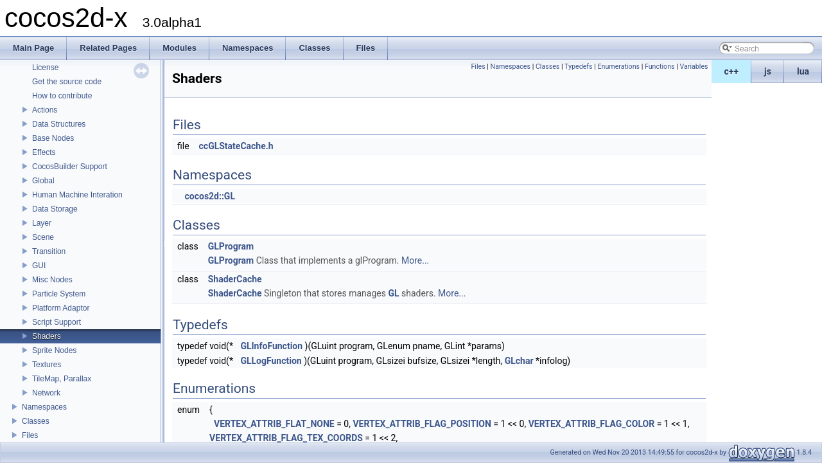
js (767, 71)
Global (43, 180)
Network (46, 392)
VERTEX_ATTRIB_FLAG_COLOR (592, 424)
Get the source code (66, 81)
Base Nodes (53, 138)
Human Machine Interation (77, 194)
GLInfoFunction (271, 346)
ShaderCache (235, 279)
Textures (46, 364)
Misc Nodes (52, 279)
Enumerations (618, 66)
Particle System (58, 293)
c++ (731, 71)
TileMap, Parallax (61, 378)
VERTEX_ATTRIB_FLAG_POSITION (422, 424)
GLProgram (231, 246)
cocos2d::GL (209, 196)
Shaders (46, 336)
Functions (660, 66)
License (45, 67)
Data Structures (58, 124)
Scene (43, 237)
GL (393, 293)
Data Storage (55, 208)
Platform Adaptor (60, 308)
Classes (35, 421)
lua (803, 71)
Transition (49, 251)
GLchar (519, 361)
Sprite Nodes (54, 350)
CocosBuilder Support (69, 166)
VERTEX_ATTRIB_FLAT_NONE (274, 424)
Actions (44, 109)
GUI (39, 265)
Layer (41, 223)
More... (415, 260)
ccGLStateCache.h (236, 146)
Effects (43, 152)
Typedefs (578, 66)
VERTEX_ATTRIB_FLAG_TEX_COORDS (286, 438)
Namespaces (44, 407)
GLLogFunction (270, 361)
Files (30, 435)
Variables (693, 66)
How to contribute (62, 95)
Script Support (56, 322)
